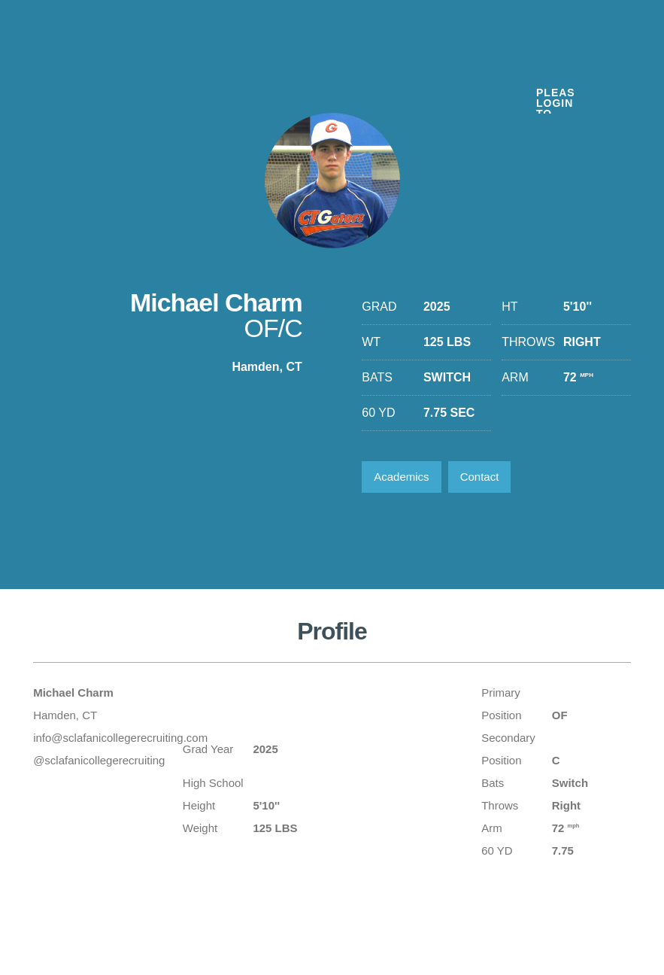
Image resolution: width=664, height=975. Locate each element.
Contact (479, 476)
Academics (401, 476)
